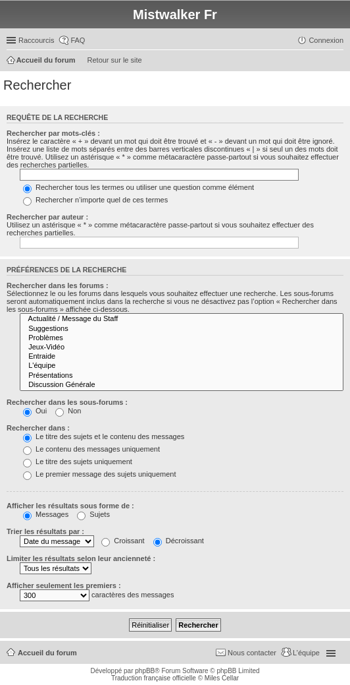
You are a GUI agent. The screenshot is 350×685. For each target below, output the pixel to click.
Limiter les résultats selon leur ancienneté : (81, 558)
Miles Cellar (222, 678)
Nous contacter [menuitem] (252, 653)
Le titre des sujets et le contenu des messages (103, 436)
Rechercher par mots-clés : (53, 133)
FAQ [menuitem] (77, 40)
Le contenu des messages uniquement (91, 449)
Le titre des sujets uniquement (77, 461)
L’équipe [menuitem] (306, 653)
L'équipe (181, 366)
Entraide (181, 356)
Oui (35, 411)
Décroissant (178, 541)
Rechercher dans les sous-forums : (67, 402)
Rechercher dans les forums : (58, 285)
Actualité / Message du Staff (181, 319)
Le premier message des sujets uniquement (99, 474)
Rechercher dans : (38, 428)
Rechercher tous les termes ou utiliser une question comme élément (138, 187)
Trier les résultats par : (45, 531)
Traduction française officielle (153, 678)
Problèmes (181, 338)
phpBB (145, 670)
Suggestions (181, 329)
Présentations (181, 375)
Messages (45, 514)
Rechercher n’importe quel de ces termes (95, 200)
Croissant (123, 541)
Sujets (93, 514)
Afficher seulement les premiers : (64, 585)
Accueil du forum (47, 653)
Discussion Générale (181, 385)
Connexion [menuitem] (326, 40)
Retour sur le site (115, 60)
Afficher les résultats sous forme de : (70, 506)
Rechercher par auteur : (47, 217)
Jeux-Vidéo (181, 347)
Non (68, 411)
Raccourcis (36, 40)
